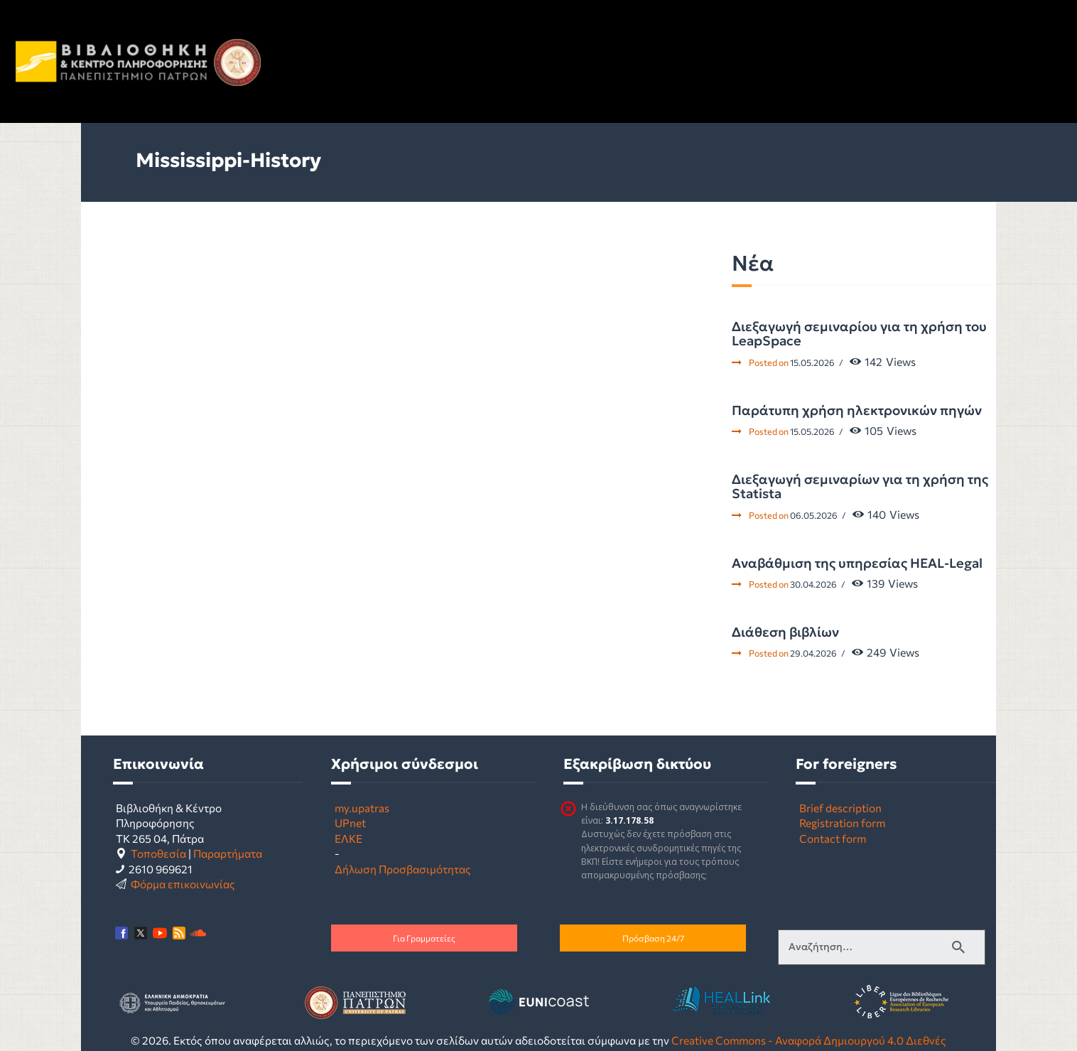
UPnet (350, 822)
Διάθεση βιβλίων (785, 632)
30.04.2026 (813, 584)
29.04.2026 (813, 653)
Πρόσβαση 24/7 (653, 938)
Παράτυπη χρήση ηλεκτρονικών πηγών (857, 411)
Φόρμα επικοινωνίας (183, 883)
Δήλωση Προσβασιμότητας (403, 868)
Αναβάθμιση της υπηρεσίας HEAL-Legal (857, 563)
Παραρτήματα (227, 853)
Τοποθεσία (158, 853)
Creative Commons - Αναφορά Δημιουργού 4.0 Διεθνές (808, 1040)
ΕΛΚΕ (348, 838)
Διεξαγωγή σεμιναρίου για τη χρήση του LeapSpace (859, 334)
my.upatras (362, 807)
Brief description (840, 807)
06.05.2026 (814, 515)
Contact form (832, 838)
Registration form (842, 822)
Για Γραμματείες (424, 938)
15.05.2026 (812, 362)
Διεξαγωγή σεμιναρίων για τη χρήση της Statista (860, 487)
